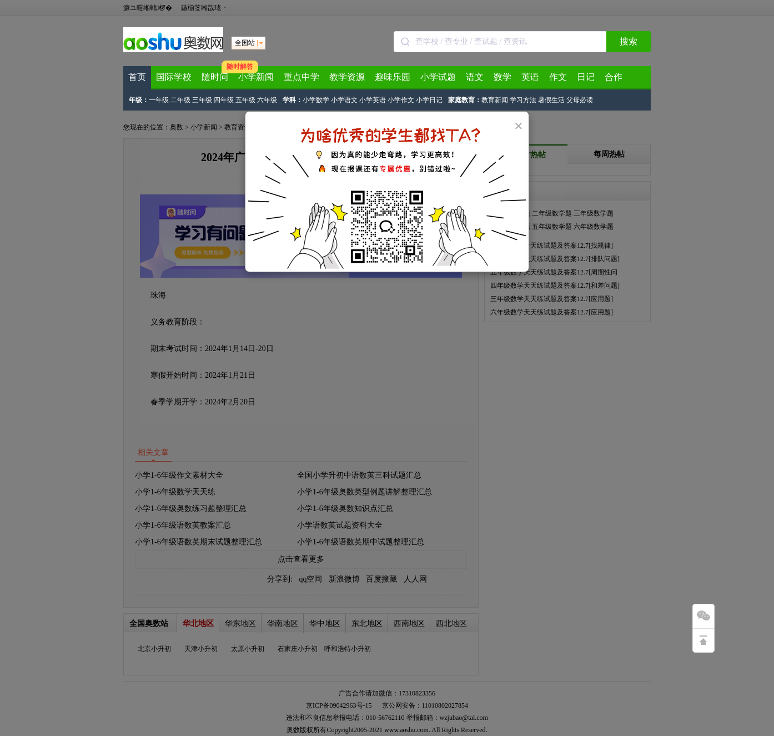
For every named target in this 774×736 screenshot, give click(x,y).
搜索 (628, 41)
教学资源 (347, 77)
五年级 (245, 100)
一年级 (159, 100)
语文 (475, 77)
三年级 (202, 100)
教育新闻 (494, 100)
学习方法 (523, 100)
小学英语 (372, 100)
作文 (558, 77)
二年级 (180, 100)
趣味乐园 (392, 77)
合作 (613, 77)
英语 (530, 77)
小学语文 (344, 100)
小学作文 (401, 100)
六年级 (267, 100)
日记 (586, 77)
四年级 (224, 100)
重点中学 (301, 77)
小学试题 (438, 77)
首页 (137, 77)
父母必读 (579, 100)
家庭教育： (464, 100)
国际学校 (174, 77)
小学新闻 (256, 77)
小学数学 (316, 100)
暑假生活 (551, 100)
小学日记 (429, 100)
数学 (502, 77)
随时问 (215, 77)
